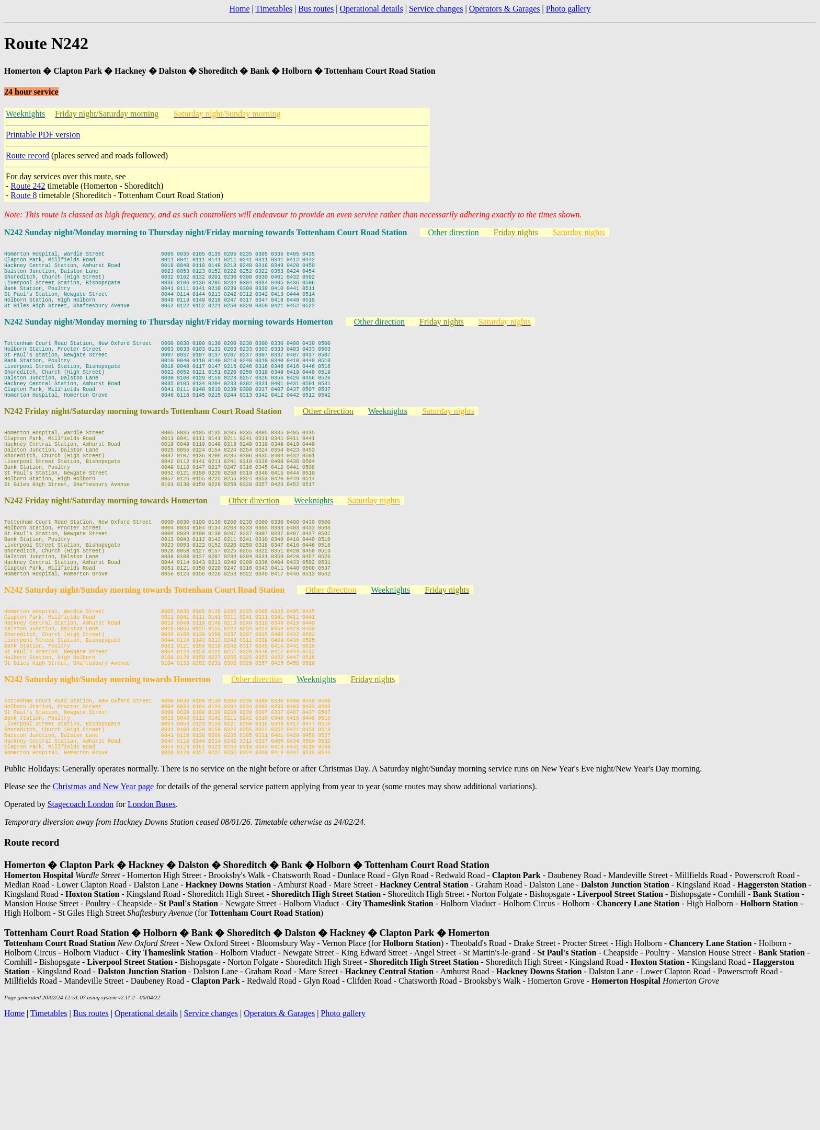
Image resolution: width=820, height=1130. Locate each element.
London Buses (152, 907)
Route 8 (23, 195)
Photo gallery (568, 8)
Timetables (273, 8)
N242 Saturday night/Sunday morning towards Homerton (107, 765)
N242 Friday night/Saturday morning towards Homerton (106, 552)
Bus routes (316, 8)
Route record (27, 155)
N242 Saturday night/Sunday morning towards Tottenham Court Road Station (144, 658)
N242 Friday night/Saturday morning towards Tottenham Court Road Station (143, 445)
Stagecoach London (81, 907)
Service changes (436, 8)
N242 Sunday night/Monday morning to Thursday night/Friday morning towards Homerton (168, 339)
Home (239, 8)
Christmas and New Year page (103, 889)
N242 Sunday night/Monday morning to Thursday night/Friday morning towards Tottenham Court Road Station (205, 232)
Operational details (371, 8)
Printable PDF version (43, 134)
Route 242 (27, 185)
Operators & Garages (504, 8)
